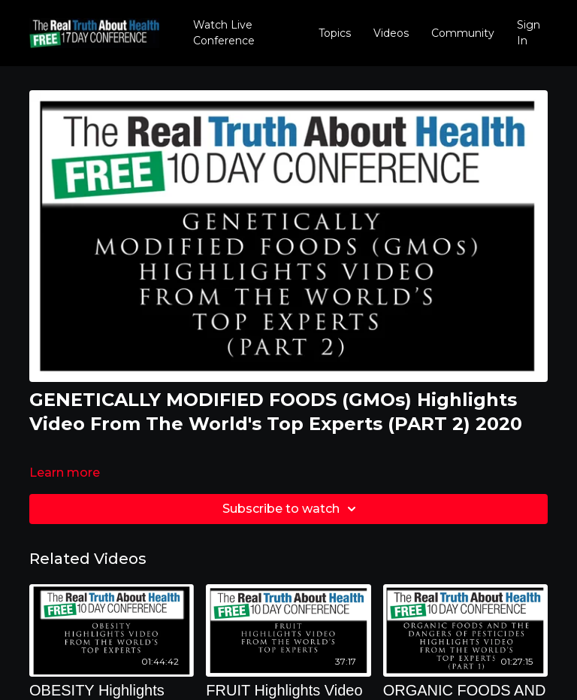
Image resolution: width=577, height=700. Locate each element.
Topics (335, 33)
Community (462, 33)
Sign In (528, 32)
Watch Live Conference (224, 32)
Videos (391, 33)
